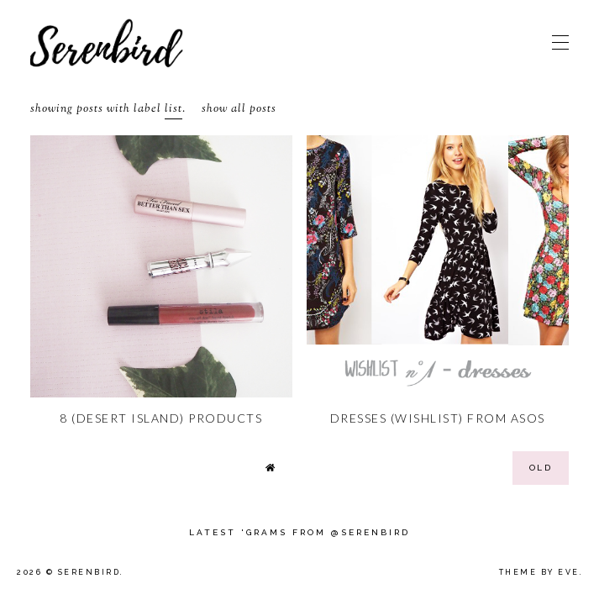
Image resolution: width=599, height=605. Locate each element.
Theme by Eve (539, 572)
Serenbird (89, 572)
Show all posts (239, 109)
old (541, 467)
